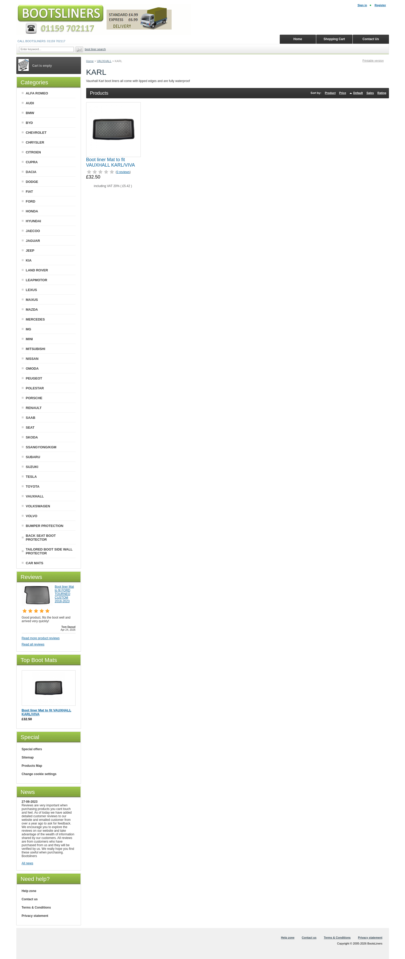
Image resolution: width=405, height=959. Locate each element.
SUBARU (33, 457)
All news (27, 863)
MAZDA (32, 309)
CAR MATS (34, 563)
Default (358, 92)
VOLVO (32, 516)
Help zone (29, 891)
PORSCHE (34, 398)
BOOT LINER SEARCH (95, 49)
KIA (29, 260)
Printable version (373, 60)
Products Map (32, 766)
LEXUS (31, 290)
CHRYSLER (35, 142)
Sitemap (28, 757)
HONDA (32, 211)
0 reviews (123, 172)
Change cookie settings (39, 774)
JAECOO (33, 231)
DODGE (32, 182)
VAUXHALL (104, 61)
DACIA (31, 172)
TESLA (31, 477)
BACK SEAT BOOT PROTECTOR (41, 537)
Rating (381, 92)
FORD (30, 201)
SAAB (30, 418)
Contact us (30, 899)
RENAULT (34, 408)
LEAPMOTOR (36, 280)
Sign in (362, 5)
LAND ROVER (37, 270)
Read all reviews (33, 644)
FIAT (29, 192)
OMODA (32, 368)
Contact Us (371, 39)
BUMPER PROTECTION (44, 526)
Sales (370, 92)
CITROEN (33, 152)
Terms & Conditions (36, 907)
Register (380, 5)
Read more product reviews (41, 638)
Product (330, 92)
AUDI (30, 103)
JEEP (30, 250)
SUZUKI (32, 467)
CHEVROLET (36, 133)
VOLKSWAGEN (38, 506)
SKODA (32, 437)
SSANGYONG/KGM (41, 447)
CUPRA (32, 162)
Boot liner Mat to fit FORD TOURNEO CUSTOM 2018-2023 (64, 594)
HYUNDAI (33, 221)
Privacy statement (35, 916)
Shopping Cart (334, 39)
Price (342, 92)
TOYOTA (33, 486)
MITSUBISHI (35, 349)
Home (90, 61)
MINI (29, 339)
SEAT (30, 427)
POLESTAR (35, 388)
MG (28, 329)
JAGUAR (33, 241)
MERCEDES (35, 319)
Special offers (32, 749)
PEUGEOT (34, 378)
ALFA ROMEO (37, 93)
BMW (30, 113)
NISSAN (32, 359)
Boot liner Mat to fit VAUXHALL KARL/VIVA (110, 162)
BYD (29, 123)
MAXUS (32, 300)
